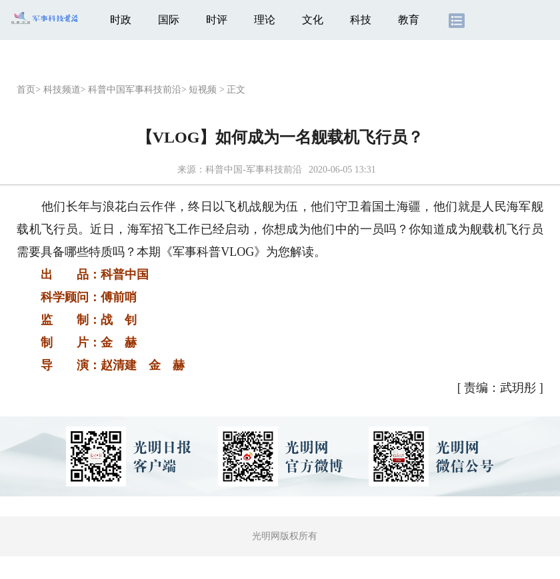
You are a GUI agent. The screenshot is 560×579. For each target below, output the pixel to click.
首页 (26, 90)
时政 (120, 19)
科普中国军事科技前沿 (134, 90)
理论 (264, 19)
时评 (216, 19)
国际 (168, 19)
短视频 (203, 90)
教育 (408, 19)
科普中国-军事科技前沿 (253, 170)
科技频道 (62, 90)
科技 (360, 19)
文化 (312, 19)
